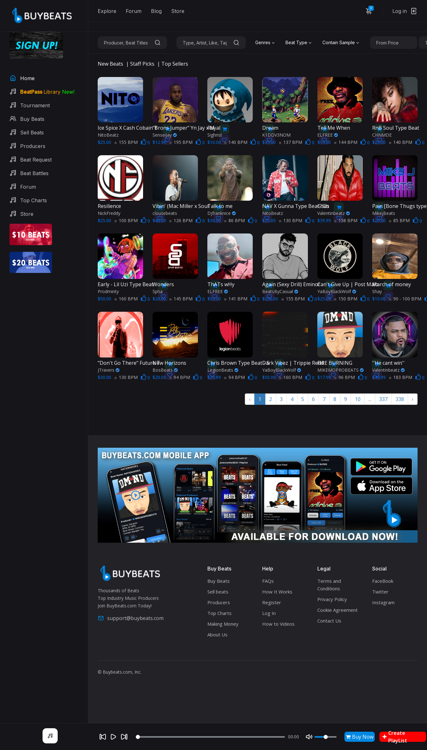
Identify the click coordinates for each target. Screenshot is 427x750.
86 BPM (234, 220)
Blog (156, 11)
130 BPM (290, 220)
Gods (323, 206)
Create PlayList (395, 737)
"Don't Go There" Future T (129, 362)
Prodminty (108, 291)
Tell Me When (333, 127)
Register (271, 602)
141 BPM (235, 299)
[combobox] (265, 42)
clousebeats (165, 213)
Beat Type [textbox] (296, 42)
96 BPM (344, 377)
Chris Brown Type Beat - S (238, 362)
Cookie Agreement (337, 610)
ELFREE (327, 135)
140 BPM (235, 142)
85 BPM (399, 220)
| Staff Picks (140, 63)
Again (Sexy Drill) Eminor (291, 284)
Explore (107, 11)
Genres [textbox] (262, 42)
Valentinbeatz (333, 213)
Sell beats (217, 591)
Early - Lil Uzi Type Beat (125, 284)
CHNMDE (382, 135)
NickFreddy (109, 213)
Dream (270, 127)
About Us (217, 634)
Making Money (223, 624)
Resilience (109, 206)
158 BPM (345, 220)
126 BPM (181, 220)
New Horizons (169, 362)
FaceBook (382, 581)
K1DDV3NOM (276, 135)
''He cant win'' (388, 362)
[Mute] (309, 737)
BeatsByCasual (280, 291)
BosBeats (165, 370)
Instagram (383, 602)
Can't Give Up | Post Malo (347, 284)
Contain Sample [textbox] (338, 42)
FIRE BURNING (334, 362)
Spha (158, 291)
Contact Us (329, 620)
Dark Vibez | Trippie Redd (293, 362)
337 (383, 399)
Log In (269, 613)
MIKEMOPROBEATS (340, 370)
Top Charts (219, 613)
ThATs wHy (220, 284)
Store (177, 11)
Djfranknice (221, 213)
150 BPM (345, 299)
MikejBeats (383, 213)
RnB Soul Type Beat (395, 127)
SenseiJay (165, 135)
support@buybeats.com (131, 618)
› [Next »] (412, 399)
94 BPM (179, 377)
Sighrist (214, 135)
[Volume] (325, 737)
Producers (218, 602)
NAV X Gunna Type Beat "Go (295, 206)
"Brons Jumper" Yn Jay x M (184, 127)
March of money (391, 284)
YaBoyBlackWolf (336, 291)
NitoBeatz (108, 135)
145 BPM (181, 299)
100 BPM (126, 220)
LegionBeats (222, 370)
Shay (377, 291)
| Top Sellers (172, 63)
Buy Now (359, 736)
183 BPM (400, 377)
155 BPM (126, 142)
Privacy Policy (332, 599)
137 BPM (290, 142)
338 (399, 399)
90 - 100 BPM (405, 299)
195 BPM (181, 142)
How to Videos (278, 624)
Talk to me (220, 206)
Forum (133, 11)
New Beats (110, 63)
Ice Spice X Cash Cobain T (128, 127)
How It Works (277, 591)
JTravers (108, 370)
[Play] (113, 737)
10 (358, 399)
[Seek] (210, 737)
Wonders (163, 284)
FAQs (268, 581)
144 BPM (345, 142)
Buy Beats (218, 581)
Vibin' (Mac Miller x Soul (181, 206)
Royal (213, 127)
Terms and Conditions (329, 585)
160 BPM (126, 299)
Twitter (380, 591)
